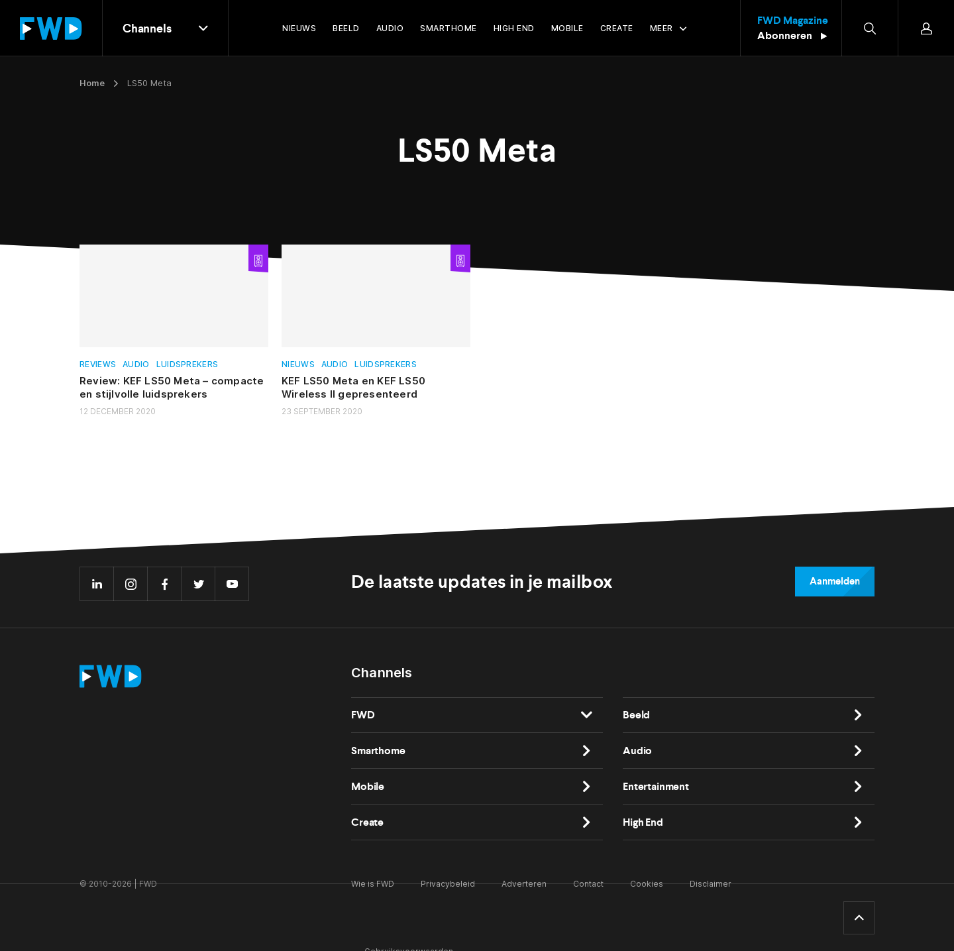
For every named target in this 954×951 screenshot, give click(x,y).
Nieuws (298, 364)
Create (367, 822)
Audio (136, 364)
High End (643, 822)
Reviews (98, 364)
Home (92, 83)
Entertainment (656, 786)
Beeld (636, 715)
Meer (661, 28)
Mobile (367, 786)
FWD (363, 715)
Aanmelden (835, 581)
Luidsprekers (187, 364)
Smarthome (378, 750)
